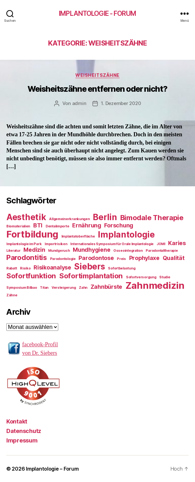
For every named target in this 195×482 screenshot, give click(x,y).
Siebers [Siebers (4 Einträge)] (89, 266)
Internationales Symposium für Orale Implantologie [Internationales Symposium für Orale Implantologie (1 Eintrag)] (112, 244)
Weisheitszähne (97, 75)
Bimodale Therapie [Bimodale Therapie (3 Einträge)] (152, 217)
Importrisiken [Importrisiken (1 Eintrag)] (56, 244)
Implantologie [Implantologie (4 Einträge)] (126, 234)
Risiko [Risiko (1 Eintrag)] (25, 268)
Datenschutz (23, 431)
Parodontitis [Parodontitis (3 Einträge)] (26, 257)
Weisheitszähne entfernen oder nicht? (97, 89)
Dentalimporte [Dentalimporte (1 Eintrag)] (57, 226)
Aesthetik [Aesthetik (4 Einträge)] (26, 217)
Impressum (22, 440)
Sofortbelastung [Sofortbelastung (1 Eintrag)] (121, 268)
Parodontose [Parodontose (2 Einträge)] (96, 258)
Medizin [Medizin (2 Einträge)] (34, 249)
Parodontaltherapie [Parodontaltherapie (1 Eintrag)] (162, 251)
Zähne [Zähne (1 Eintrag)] (11, 295)
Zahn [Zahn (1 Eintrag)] (83, 288)
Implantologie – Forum (52, 469)
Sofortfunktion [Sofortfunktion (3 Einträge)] (31, 275)
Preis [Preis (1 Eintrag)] (121, 259)
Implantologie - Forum (97, 13)
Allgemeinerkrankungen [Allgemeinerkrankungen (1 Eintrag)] (69, 219)
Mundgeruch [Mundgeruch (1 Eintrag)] (59, 251)
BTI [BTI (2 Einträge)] (37, 225)
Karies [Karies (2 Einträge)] (177, 243)
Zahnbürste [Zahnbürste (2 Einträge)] (106, 286)
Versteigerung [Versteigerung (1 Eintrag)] (64, 288)
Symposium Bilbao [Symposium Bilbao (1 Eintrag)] (21, 288)
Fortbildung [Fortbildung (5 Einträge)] (32, 234)
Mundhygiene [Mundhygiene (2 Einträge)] (91, 249)
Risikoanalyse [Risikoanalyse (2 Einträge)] (52, 267)
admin (79, 103)
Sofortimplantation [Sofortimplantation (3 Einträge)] (91, 275)
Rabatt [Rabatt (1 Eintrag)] (11, 268)
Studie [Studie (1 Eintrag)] (164, 277)
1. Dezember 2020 (121, 103)
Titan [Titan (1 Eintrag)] (44, 288)
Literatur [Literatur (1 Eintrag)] (13, 251)
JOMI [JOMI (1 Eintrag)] (161, 244)
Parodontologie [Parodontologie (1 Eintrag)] (63, 259)
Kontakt (16, 421)
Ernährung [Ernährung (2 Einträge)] (86, 225)
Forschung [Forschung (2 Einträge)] (118, 225)
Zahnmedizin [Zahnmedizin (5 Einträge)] (155, 285)
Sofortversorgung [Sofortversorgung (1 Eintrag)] (141, 277)
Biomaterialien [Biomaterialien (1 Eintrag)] (18, 226)
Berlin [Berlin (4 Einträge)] (105, 217)
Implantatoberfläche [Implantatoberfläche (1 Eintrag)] (78, 236)
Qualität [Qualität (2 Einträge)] (174, 258)
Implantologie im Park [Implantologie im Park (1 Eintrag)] (23, 244)
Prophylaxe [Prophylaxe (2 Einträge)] (144, 258)
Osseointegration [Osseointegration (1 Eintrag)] (128, 251)
